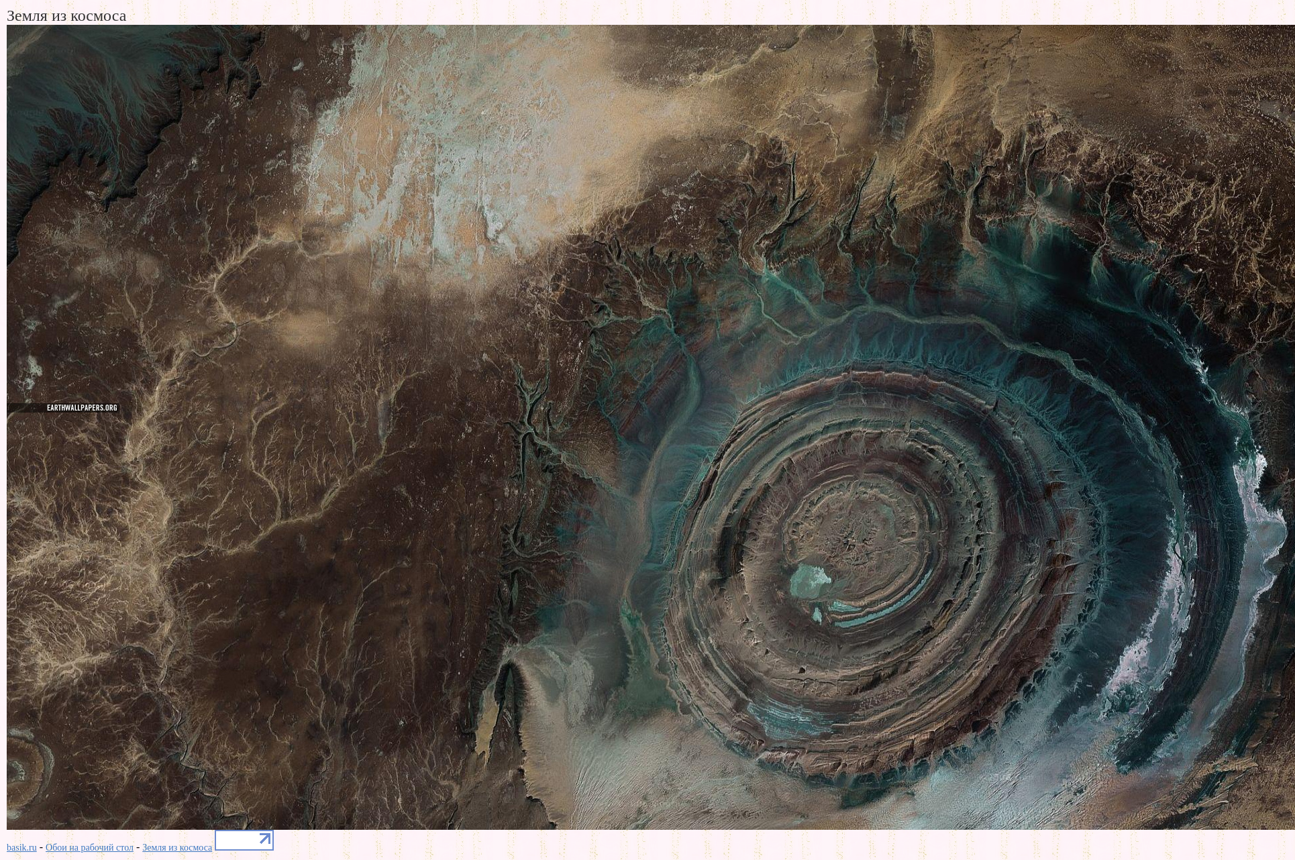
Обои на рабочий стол (90, 848)
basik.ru (22, 848)
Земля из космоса (177, 848)
